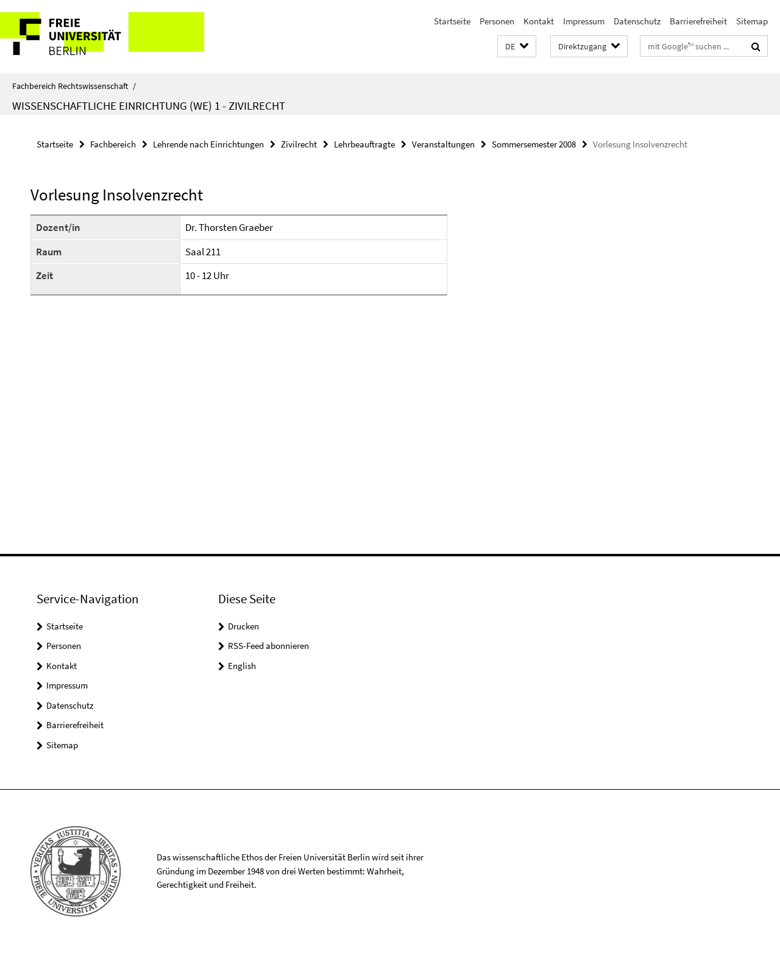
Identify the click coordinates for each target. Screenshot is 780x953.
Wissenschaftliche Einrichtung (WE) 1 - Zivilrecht (148, 105)
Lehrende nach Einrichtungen (208, 144)
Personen (497, 21)
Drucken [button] (243, 626)
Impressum (583, 21)
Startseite (452, 21)
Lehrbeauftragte (364, 144)
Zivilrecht (299, 144)
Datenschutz (637, 21)
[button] (516, 46)
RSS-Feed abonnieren (268, 645)
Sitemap (752, 21)
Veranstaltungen (443, 144)
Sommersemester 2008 (534, 144)
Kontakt (538, 21)
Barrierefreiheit (698, 21)
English (242, 665)
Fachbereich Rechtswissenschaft (74, 86)
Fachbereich (113, 144)
